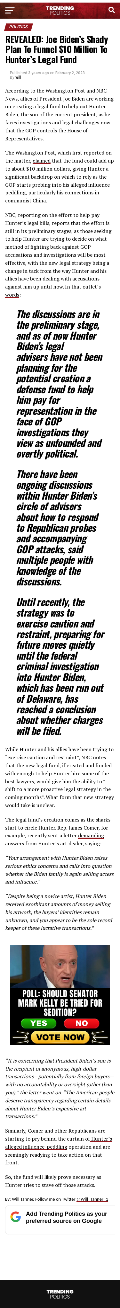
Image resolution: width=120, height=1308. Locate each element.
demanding (91, 835)
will (18, 77)
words (12, 294)
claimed (42, 160)
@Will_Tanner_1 (92, 1199)
